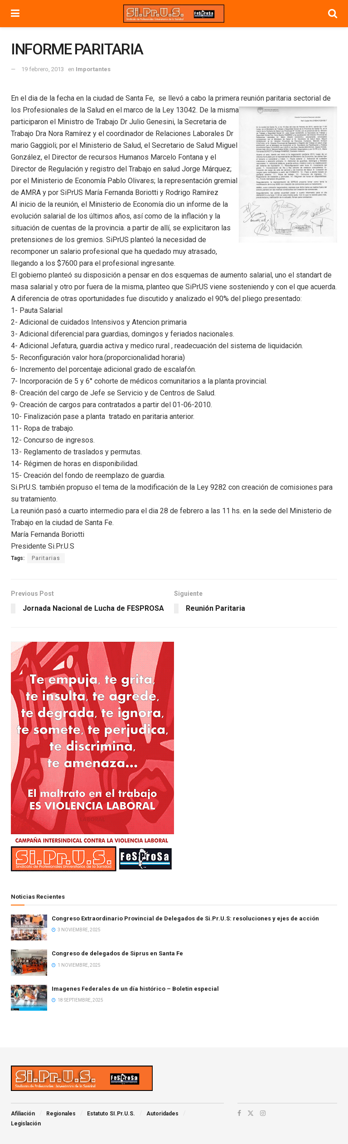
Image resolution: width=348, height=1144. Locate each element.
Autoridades (162, 1113)
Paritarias (46, 558)
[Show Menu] (15, 13)
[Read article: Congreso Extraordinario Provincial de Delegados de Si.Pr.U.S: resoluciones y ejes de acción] (29, 927)
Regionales (61, 1113)
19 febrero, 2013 (42, 69)
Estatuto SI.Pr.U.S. (111, 1113)
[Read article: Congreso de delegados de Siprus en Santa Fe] (29, 962)
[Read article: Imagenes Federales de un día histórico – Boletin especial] (29, 998)
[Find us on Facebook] (239, 1113)
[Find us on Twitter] (250, 1113)
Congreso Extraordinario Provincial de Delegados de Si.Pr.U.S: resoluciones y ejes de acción (185, 918)
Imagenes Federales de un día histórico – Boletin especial (135, 988)
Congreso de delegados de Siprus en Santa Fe (117, 953)
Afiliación (23, 1113)
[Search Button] (332, 13)
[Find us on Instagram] (263, 1113)
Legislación (26, 1123)
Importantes (93, 69)
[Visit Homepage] (173, 14)
